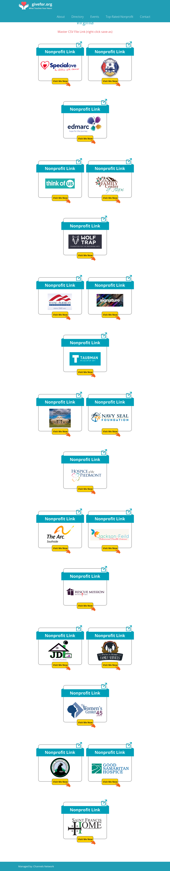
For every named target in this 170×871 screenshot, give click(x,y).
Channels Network (43, 866)
